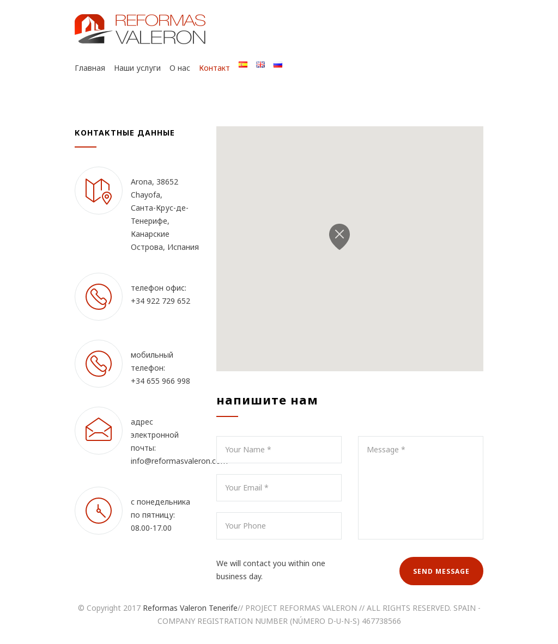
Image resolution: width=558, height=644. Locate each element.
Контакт (214, 68)
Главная (90, 68)
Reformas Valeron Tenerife (190, 608)
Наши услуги (137, 68)
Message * (420, 487)
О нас (179, 68)
